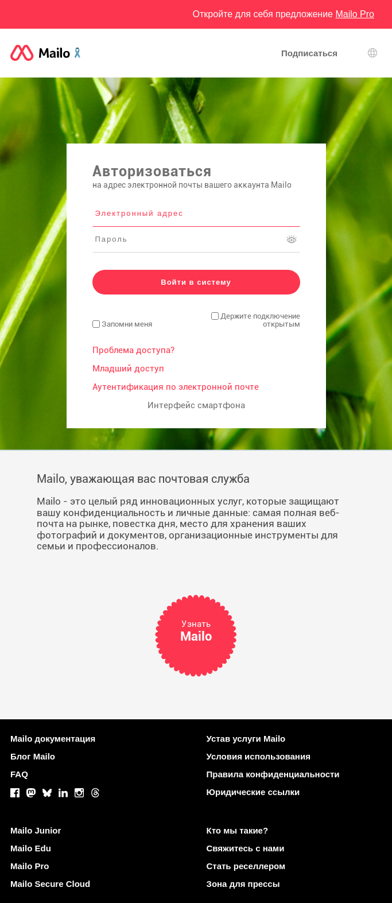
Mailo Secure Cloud (50, 884)
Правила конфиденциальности (273, 774)
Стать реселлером (246, 866)
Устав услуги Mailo (246, 738)
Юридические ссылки (253, 792)
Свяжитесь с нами (246, 848)
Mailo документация (52, 738)
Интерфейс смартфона (196, 405)
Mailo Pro (29, 866)
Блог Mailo (32, 756)
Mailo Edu (30, 848)
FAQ (19, 774)
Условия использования (259, 756)
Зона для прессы (243, 884)
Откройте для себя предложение (283, 14)
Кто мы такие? (238, 830)
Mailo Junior (35, 830)
